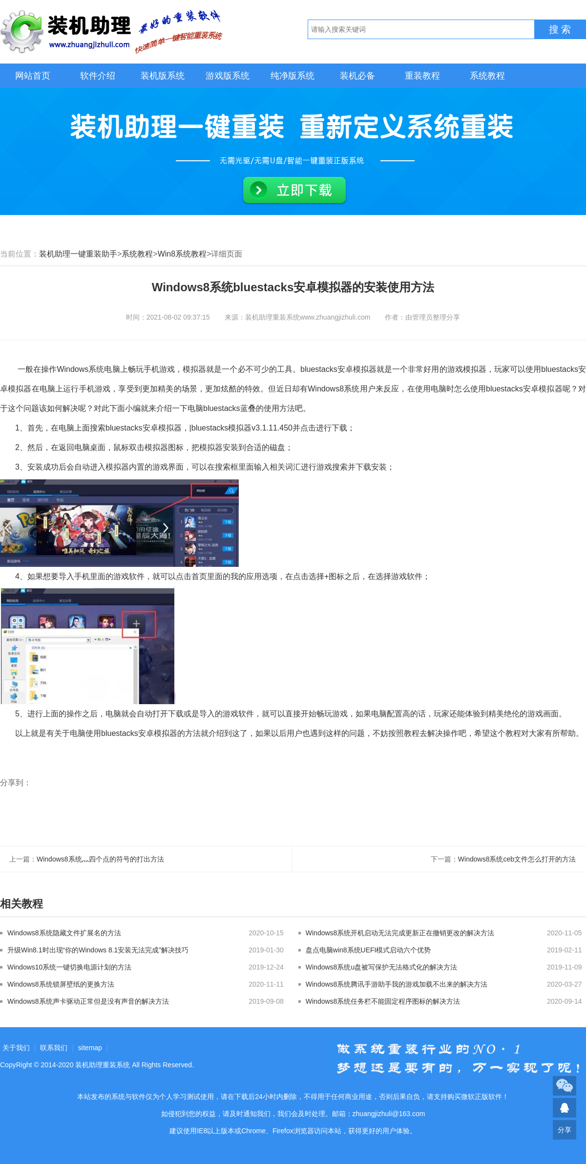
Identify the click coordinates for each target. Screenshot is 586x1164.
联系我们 (53, 1048)
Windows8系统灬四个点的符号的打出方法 (100, 859)
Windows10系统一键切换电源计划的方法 (69, 967)
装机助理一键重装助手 (78, 254)
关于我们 (16, 1048)
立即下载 (294, 190)
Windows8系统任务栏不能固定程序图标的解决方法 (383, 1001)
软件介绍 (97, 76)
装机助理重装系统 (102, 1065)
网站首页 (32, 76)
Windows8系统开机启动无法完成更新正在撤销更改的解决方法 (400, 933)
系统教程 (487, 76)
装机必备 (357, 76)
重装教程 (422, 76)
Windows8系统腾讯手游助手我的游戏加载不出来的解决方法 (397, 984)
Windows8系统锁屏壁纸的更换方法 (60, 984)
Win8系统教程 (182, 254)
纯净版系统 (292, 76)
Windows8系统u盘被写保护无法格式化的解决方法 (381, 967)
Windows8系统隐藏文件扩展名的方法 (64, 933)
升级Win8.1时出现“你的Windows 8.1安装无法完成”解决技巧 (97, 950)
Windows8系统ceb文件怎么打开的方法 (517, 859)
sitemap (90, 1048)
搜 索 (560, 29)
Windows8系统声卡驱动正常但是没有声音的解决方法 (88, 1001)
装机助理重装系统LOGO (112, 32)
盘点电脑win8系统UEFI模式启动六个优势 (368, 950)
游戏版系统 (228, 76)
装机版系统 (163, 76)
